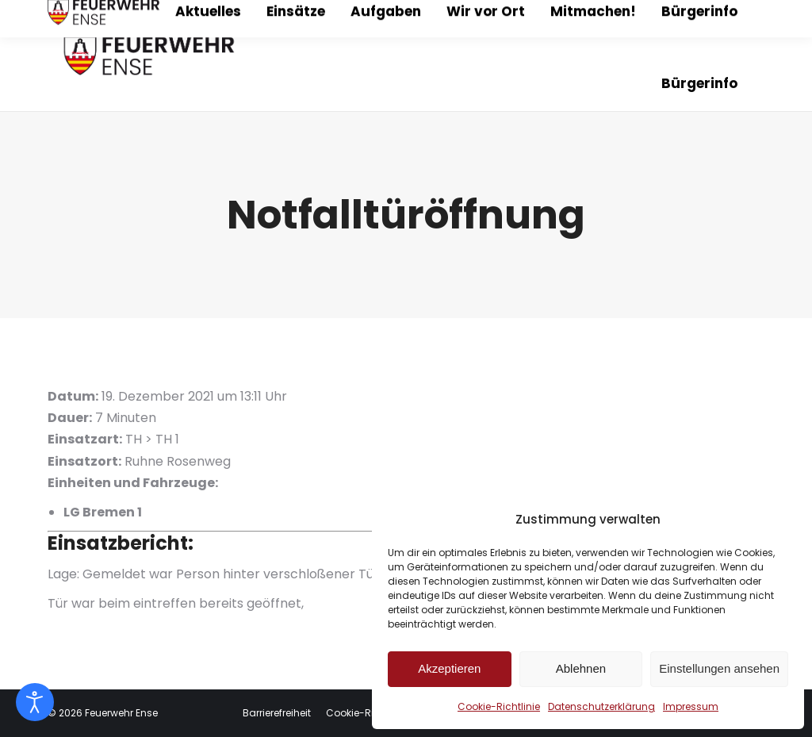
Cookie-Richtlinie (499, 706)
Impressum (690, 706)
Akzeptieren (449, 668)
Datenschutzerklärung (601, 706)
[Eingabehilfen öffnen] (35, 702)
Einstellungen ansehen (719, 668)
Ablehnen (581, 668)
